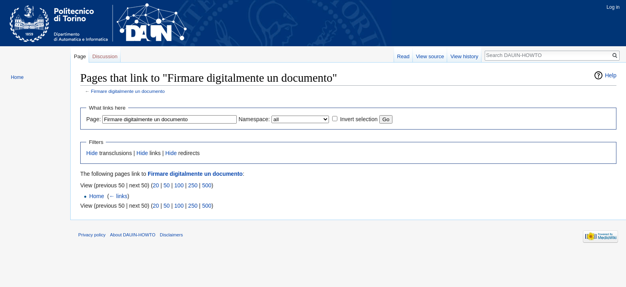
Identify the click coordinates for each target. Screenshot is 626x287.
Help (610, 75)
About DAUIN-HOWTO (133, 234)
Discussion (104, 56)
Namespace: (254, 119)
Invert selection (359, 119)
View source (430, 56)
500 (206, 185)
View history (464, 56)
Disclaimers (171, 234)
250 (192, 185)
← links (118, 196)
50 (167, 185)
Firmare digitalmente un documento (128, 91)
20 (156, 185)
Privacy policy (91, 234)
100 (179, 185)
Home (96, 196)
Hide (92, 153)
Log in (613, 7)
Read (403, 56)
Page (80, 56)
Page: (93, 119)
